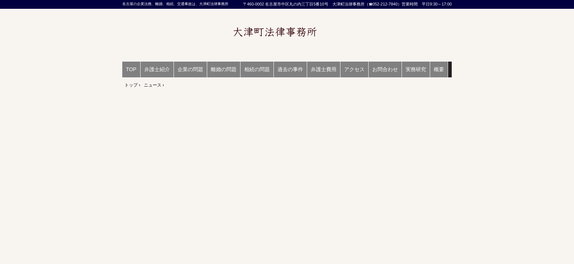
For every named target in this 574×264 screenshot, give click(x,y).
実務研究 (416, 69)
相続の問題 (257, 69)
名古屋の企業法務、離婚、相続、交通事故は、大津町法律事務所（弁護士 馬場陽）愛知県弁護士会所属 (287, 35)
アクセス (354, 69)
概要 (439, 69)
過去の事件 (290, 69)
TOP (131, 69)
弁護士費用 (323, 69)
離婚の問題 (223, 69)
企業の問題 (190, 69)
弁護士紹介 (157, 69)
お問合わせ (385, 69)
